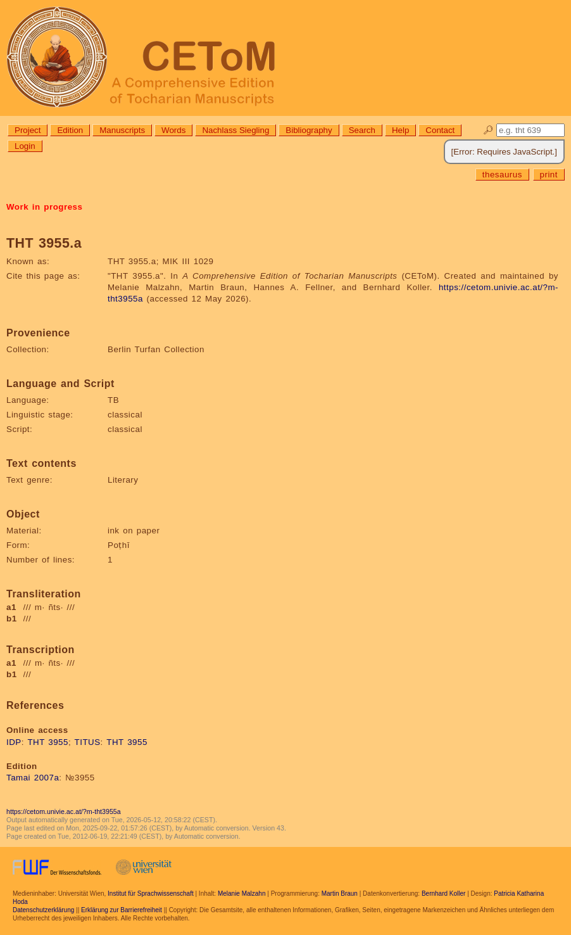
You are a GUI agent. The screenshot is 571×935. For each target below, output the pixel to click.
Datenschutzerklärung (43, 909)
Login (25, 146)
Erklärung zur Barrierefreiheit (121, 909)
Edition (70, 130)
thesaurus (502, 174)
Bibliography (309, 130)
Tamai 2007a (32, 777)
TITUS (88, 742)
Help (400, 130)
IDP (14, 742)
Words (173, 130)
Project (28, 130)
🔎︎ (488, 130)
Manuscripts (122, 130)
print (549, 174)
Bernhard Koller (443, 893)
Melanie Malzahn (242, 893)
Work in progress (44, 207)
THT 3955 (47, 742)
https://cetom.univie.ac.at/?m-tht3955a (63, 811)
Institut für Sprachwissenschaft (151, 893)
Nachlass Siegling (235, 130)
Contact (440, 130)
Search (362, 130)
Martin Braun (340, 893)
